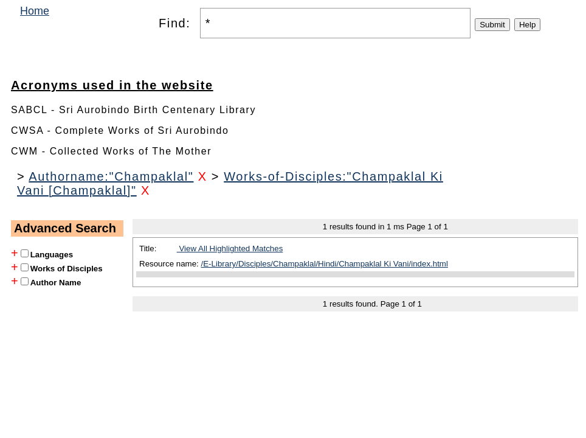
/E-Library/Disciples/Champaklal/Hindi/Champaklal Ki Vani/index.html (324, 263)
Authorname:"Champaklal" (111, 176)
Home (34, 11)
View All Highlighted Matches (230, 248)
